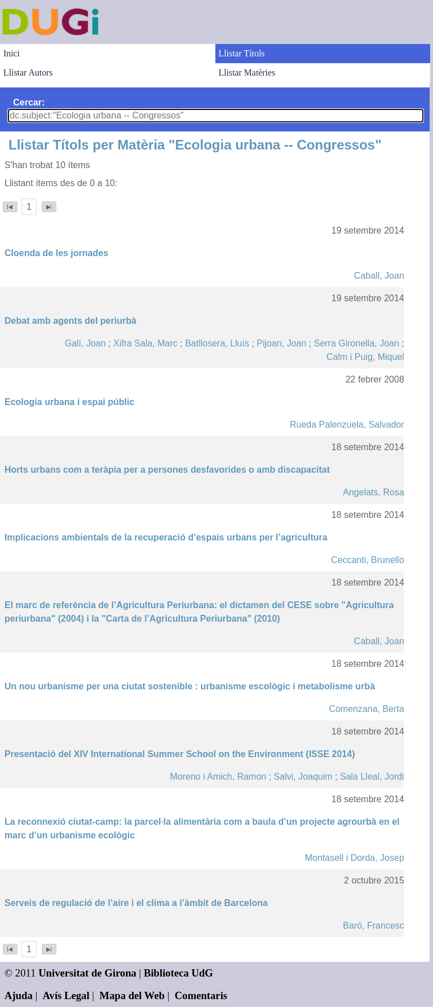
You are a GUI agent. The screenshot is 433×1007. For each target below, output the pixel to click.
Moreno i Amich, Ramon (218, 776)
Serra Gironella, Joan (356, 343)
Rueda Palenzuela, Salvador (347, 424)
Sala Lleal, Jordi (372, 776)
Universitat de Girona (87, 973)
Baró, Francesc (373, 925)
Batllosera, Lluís (217, 343)
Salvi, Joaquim (303, 776)
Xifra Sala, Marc (145, 343)
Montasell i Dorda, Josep (354, 858)
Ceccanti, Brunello (367, 560)
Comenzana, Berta (366, 709)
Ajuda (19, 995)
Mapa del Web (132, 995)
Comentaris (201, 995)
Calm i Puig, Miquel (365, 357)
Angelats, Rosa (373, 492)
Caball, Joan (379, 275)
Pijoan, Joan (281, 343)
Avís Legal (66, 995)
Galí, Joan (85, 343)
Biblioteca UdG (178, 973)
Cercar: (29, 102)
